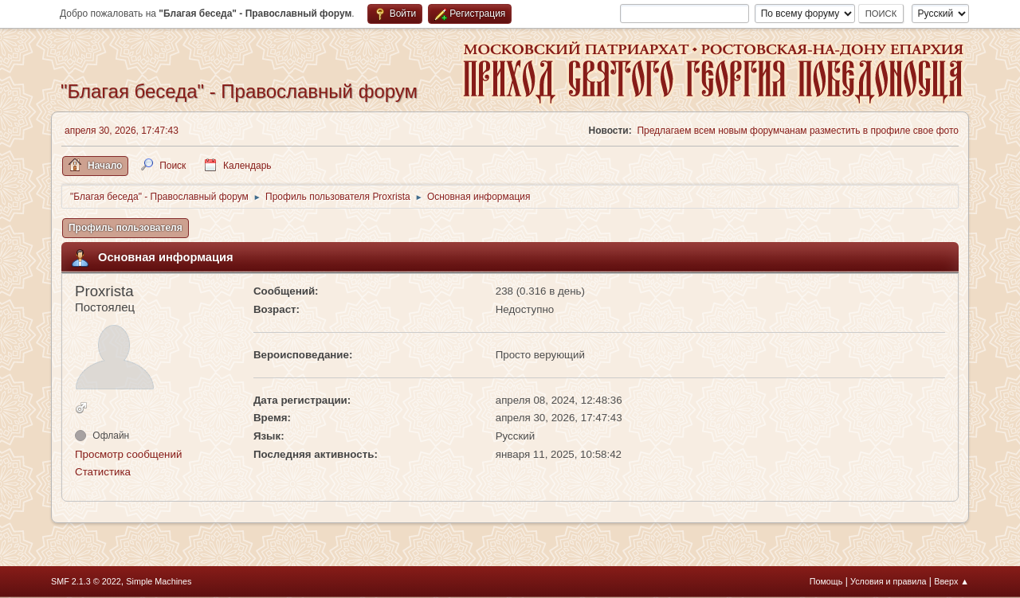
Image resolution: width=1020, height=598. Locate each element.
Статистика (103, 472)
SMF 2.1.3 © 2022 (86, 581)
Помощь (826, 581)
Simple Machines (158, 581)
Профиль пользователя (125, 227)
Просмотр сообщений (128, 454)
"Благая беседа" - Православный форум (239, 91)
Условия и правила (888, 581)
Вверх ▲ (951, 581)
